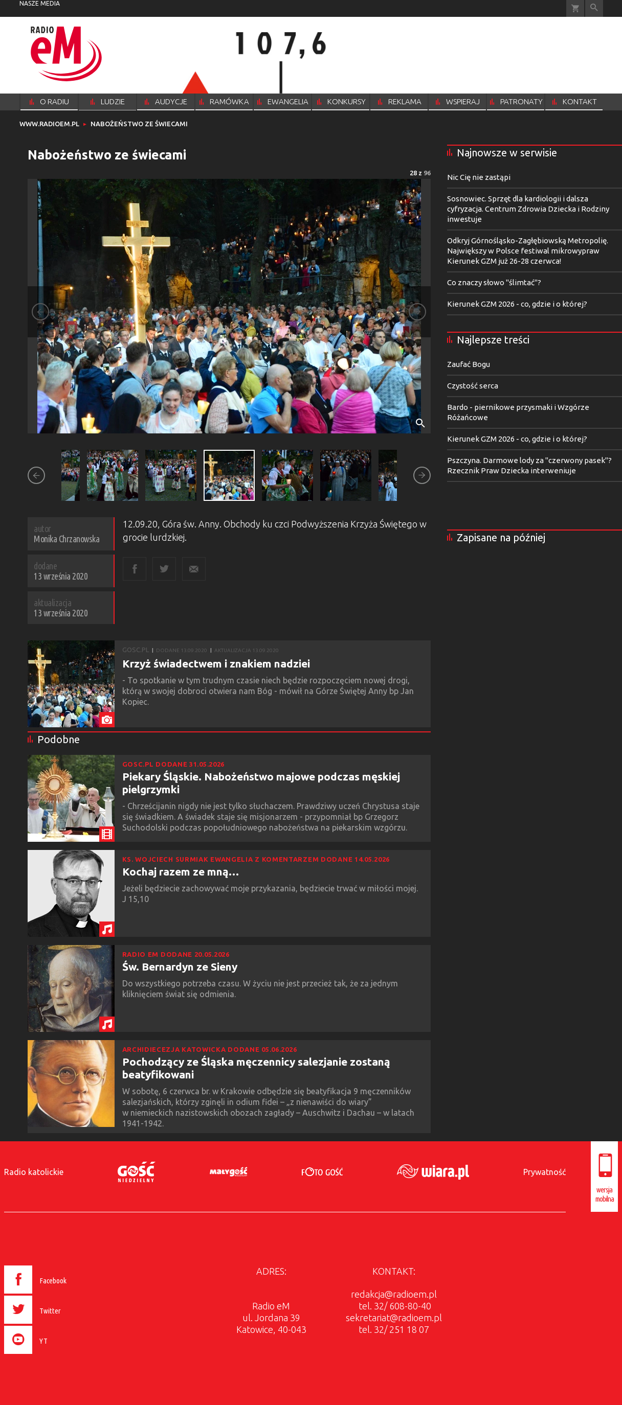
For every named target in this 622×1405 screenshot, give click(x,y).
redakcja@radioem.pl (394, 1294)
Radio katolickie (33, 1172)
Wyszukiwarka (594, 8)
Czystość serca (472, 385)
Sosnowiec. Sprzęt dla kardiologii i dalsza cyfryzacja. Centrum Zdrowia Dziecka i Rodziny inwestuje (528, 208)
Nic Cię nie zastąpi (478, 177)
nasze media (39, 3)
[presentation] (57, 1355)
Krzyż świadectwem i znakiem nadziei (216, 663)
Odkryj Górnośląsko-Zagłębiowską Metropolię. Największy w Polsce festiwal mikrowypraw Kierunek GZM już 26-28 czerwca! (527, 250)
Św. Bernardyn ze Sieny (179, 966)
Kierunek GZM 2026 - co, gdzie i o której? (517, 304)
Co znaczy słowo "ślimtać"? (494, 282)
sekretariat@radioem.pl (394, 1317)
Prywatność (544, 1172)
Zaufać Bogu (468, 364)
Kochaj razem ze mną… (180, 871)
